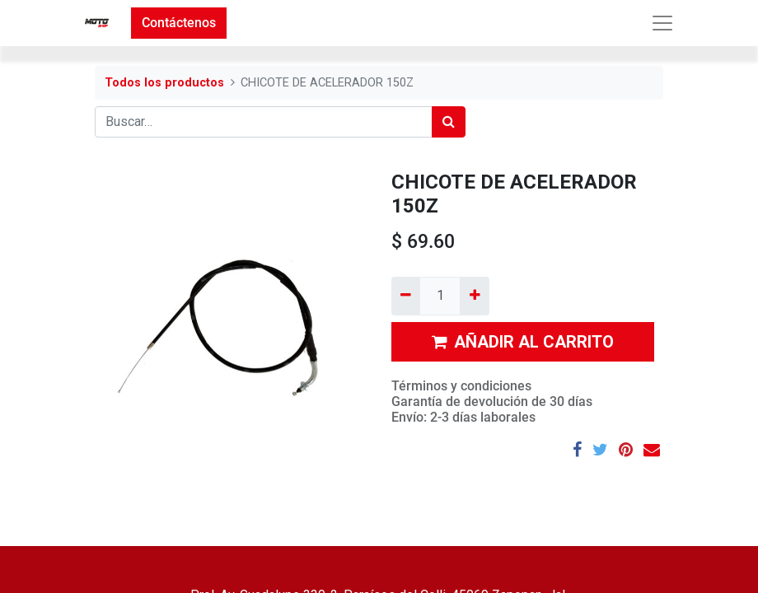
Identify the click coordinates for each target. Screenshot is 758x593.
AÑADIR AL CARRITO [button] (523, 342)
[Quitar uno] (405, 296)
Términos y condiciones (461, 386)
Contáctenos (179, 22)
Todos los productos (164, 83)
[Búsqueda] (449, 122)
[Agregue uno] (474, 296)
